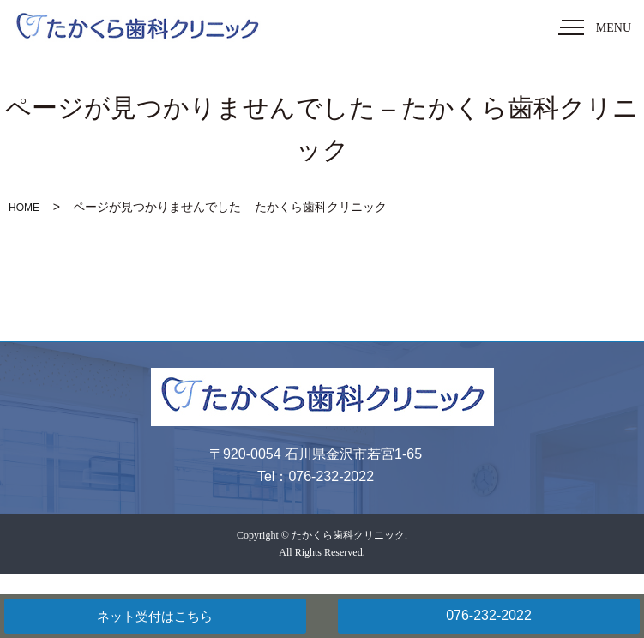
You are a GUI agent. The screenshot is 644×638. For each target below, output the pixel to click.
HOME (24, 208)
